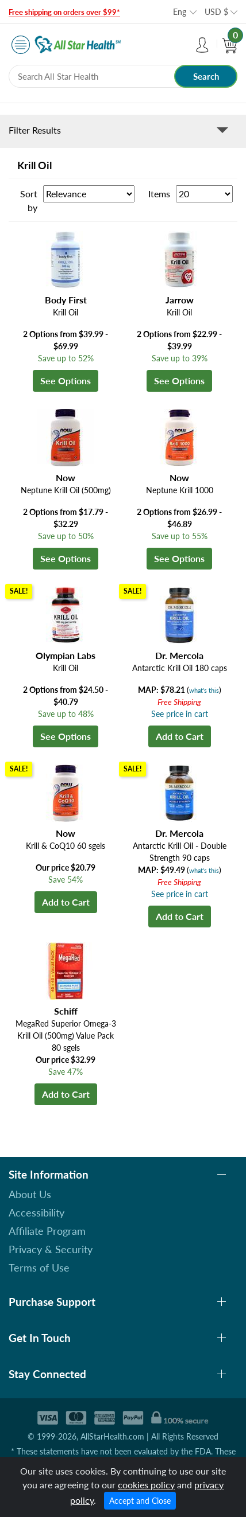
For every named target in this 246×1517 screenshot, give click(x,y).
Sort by (28, 200)
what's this (204, 690)
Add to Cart (179, 736)
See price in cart (179, 714)
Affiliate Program (47, 1230)
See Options (65, 380)
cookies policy (146, 1484)
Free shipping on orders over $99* (64, 12)
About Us (30, 1194)
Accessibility (36, 1212)
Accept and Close (140, 1501)
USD (216, 12)
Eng (179, 12)
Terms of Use (39, 1267)
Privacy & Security (51, 1249)
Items (159, 193)
